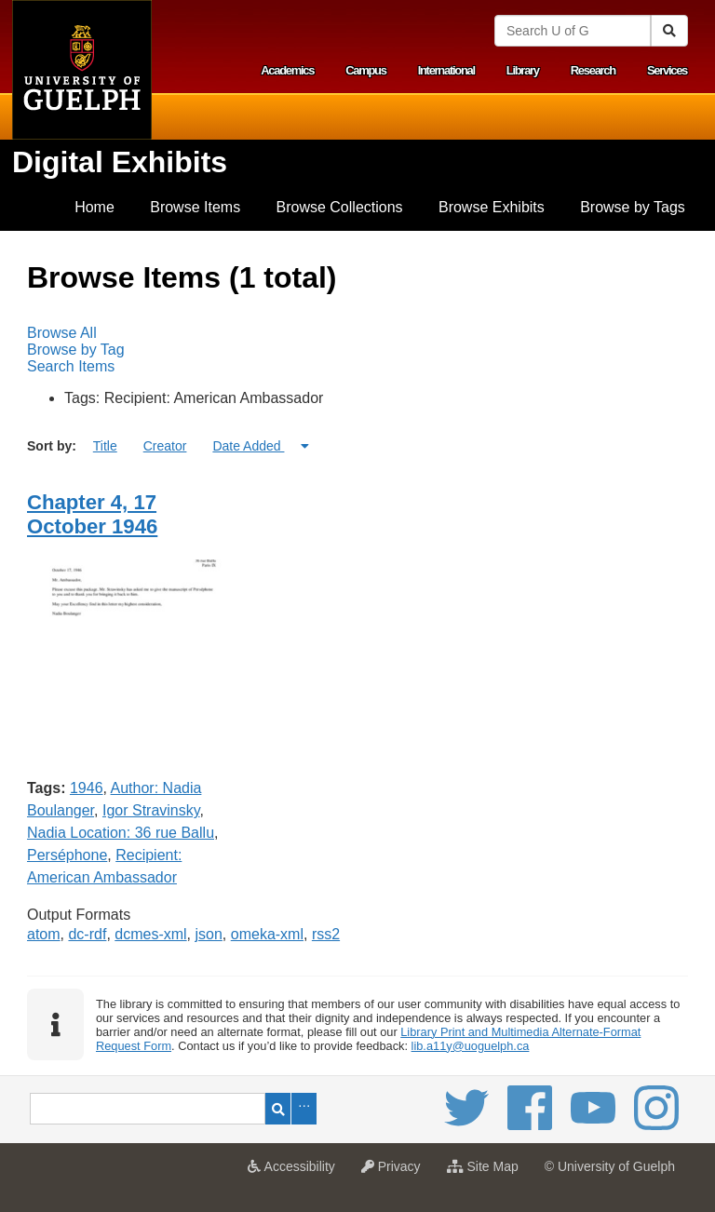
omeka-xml (267, 934)
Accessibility (296, 1172)
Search (277, 1108)
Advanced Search (304, 1108)
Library (522, 70)
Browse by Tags (632, 207)
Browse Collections (340, 207)
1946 (86, 788)
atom (44, 934)
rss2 (326, 934)
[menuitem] (94, 207)
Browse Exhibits (491, 207)
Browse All (62, 333)
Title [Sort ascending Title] (105, 445)
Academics (287, 70)
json (209, 934)
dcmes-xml (150, 934)
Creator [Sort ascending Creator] (165, 445)
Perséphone (67, 855)
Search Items (71, 366)
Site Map (487, 1172)
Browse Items (195, 207)
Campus (365, 70)
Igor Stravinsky (151, 810)
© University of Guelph (610, 1166)
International (446, 70)
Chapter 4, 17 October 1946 (92, 514)
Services (667, 70)
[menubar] (357, 350)
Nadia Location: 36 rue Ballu (120, 833)
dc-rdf (87, 934)
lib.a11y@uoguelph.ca (470, 1046)
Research (593, 70)
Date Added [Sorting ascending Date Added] (248, 445)
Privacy (395, 1172)
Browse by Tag (76, 349)
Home (94, 207)
